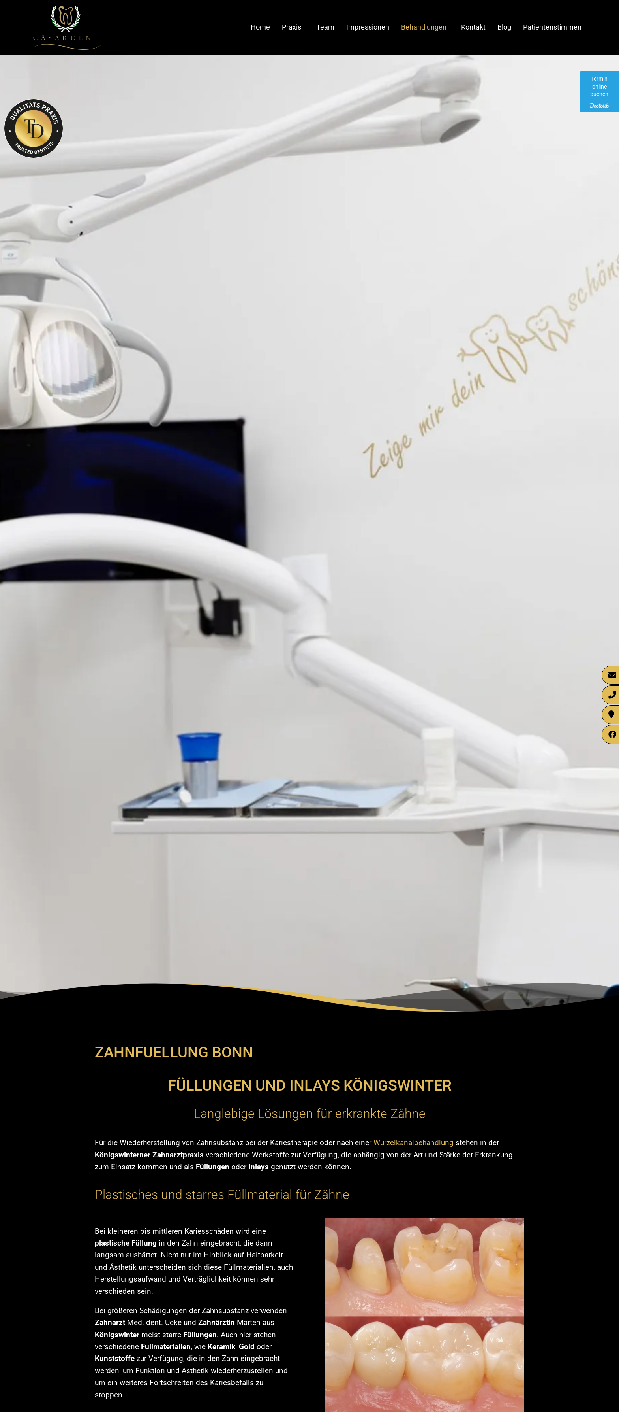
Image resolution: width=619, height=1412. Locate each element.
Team (325, 27)
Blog (504, 27)
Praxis (291, 27)
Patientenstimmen (552, 27)
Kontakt (473, 27)
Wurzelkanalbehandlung (413, 1142)
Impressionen (367, 27)
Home (260, 27)
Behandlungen (423, 27)
